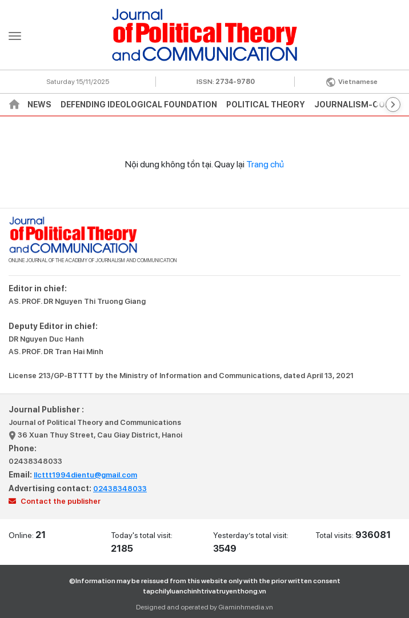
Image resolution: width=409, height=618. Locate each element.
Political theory (265, 104)
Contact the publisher (55, 501)
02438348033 (35, 461)
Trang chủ (265, 164)
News (39, 104)
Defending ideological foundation (139, 104)
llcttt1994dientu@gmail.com (85, 475)
